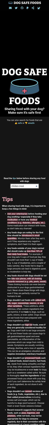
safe (18, 123)
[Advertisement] (24, 150)
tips (14, 178)
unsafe (29, 123)
